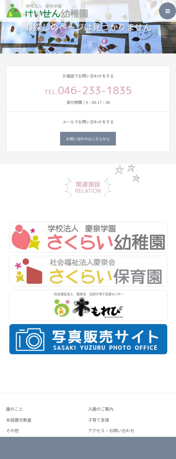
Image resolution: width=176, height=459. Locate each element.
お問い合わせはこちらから (88, 138)
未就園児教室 (19, 420)
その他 (12, 430)
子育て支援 (98, 420)
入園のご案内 (100, 409)
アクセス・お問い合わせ (111, 430)
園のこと (14, 409)
